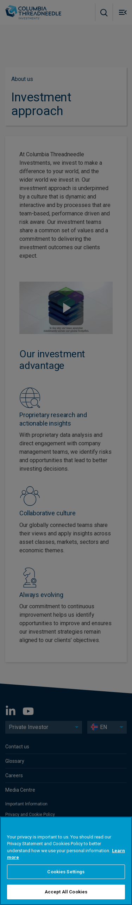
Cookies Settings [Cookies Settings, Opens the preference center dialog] (65, 871)
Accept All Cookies (66, 891)
